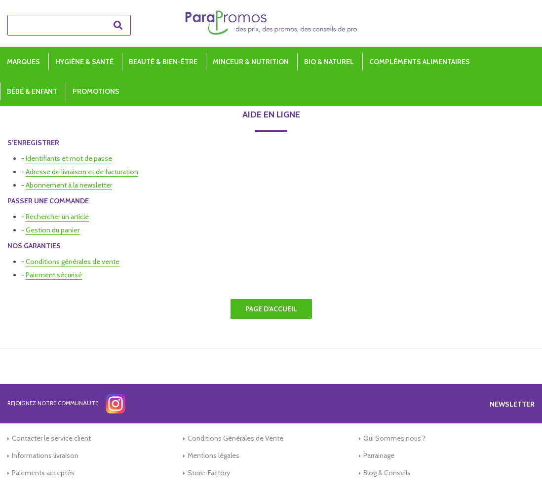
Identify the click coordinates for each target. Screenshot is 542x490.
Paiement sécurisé (54, 274)
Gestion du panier (52, 230)
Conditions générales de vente (72, 261)
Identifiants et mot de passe (69, 158)
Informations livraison (45, 455)
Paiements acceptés (43, 472)
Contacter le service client (51, 438)
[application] (517, 465)
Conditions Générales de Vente (235, 438)
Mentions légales (213, 455)
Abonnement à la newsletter (69, 185)
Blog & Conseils (387, 472)
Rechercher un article (57, 216)
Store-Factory (209, 472)
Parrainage (378, 455)
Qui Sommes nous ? (394, 438)
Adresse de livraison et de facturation (82, 171)
